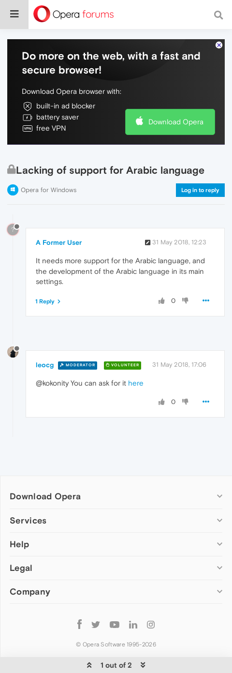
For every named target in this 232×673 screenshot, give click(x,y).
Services (28, 520)
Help (19, 544)
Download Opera (175, 122)
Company (30, 591)
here (136, 383)
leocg (45, 365)
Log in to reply (200, 190)
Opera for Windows (48, 190)
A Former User (59, 242)
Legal (21, 568)
